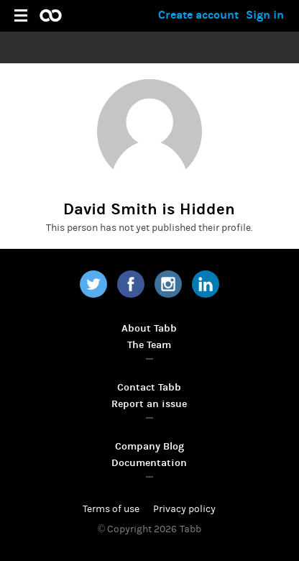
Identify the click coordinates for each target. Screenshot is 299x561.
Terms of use (111, 509)
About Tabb (149, 328)
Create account (198, 15)
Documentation (149, 463)
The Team (149, 345)
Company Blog (149, 446)
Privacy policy (184, 509)
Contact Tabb (149, 387)
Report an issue (149, 404)
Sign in (265, 15)
